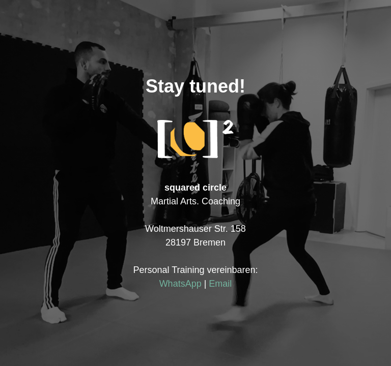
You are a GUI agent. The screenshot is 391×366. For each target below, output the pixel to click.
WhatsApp (180, 284)
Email (220, 284)
